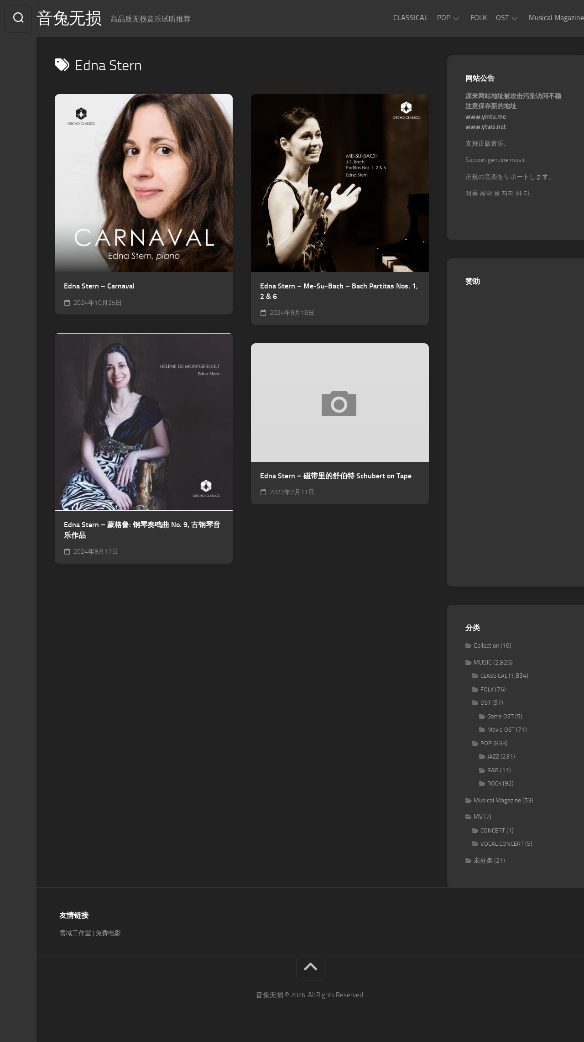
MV (478, 817)
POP (425, 17)
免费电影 (108, 933)
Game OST (500, 716)
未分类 (483, 861)
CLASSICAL (392, 17)
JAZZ (493, 757)
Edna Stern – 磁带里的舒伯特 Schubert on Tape (336, 476)
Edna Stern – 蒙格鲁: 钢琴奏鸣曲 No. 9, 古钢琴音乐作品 (142, 530)
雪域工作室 (75, 933)
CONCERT (492, 830)
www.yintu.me (485, 117)
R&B (493, 770)
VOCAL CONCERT (502, 844)
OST (484, 17)
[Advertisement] (515, 432)
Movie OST (501, 730)
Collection (486, 646)
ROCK (494, 783)
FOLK (460, 17)
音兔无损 (87, 18)
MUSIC (483, 663)
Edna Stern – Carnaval (99, 286)
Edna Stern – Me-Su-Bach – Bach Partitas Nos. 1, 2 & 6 (339, 291)
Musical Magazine (538, 17)
